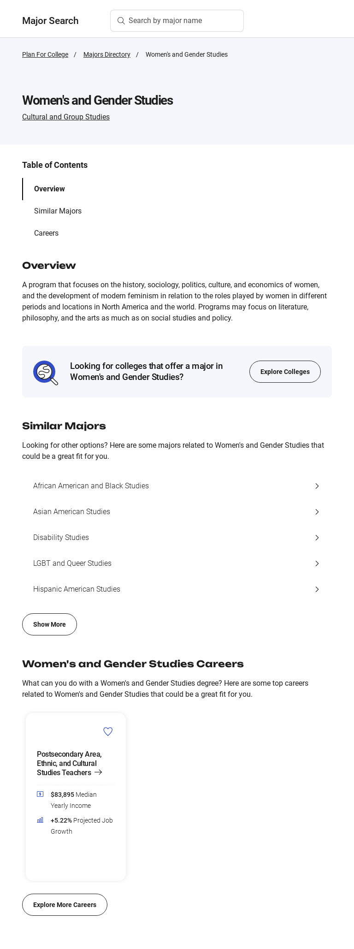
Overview (49, 188)
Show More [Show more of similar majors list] (49, 624)
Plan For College (45, 54)
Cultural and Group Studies (66, 117)
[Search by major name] (177, 21)
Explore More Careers (64, 904)
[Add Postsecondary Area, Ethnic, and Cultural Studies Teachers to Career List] (108, 731)
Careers (46, 233)
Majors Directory (106, 54)
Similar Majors (58, 211)
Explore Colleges (285, 371)
